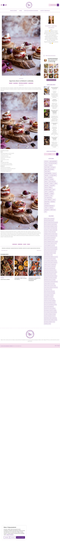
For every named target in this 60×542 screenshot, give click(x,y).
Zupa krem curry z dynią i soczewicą (28, 279)
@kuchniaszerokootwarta (50, 55)
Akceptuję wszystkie (20, 537)
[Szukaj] (53, 5)
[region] (14, 532)
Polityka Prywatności (9, 534)
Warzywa (29, 276)
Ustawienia (6, 537)
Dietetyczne (3, 301)
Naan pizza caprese (5, 279)
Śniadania (10, 301)
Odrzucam (13, 537)
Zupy (31, 276)
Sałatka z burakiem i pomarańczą (54, 83)
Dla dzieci (2, 276)
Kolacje (5, 276)
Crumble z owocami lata (54, 111)
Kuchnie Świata (10, 276)
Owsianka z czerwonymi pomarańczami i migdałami (6, 304)
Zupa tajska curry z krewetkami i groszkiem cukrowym (54, 137)
